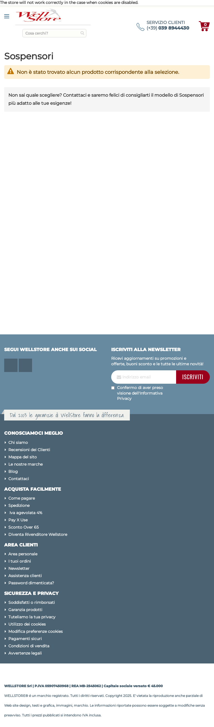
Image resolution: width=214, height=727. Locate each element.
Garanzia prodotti (25, 609)
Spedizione (19, 505)
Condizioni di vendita (28, 645)
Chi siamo (18, 442)
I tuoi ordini (19, 561)
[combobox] (54, 33)
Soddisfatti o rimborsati (31, 602)
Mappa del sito (22, 456)
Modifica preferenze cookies (35, 631)
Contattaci (18, 478)
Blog (13, 471)
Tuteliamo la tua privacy (31, 616)
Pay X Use (18, 519)
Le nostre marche (25, 464)
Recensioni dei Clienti (29, 449)
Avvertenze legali (25, 653)
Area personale (22, 553)
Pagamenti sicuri (25, 638)
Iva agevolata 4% (25, 512)
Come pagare (21, 498)
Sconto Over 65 (23, 527)
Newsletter (19, 568)
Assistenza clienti (25, 575)
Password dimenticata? (31, 582)
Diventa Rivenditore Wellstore (37, 534)
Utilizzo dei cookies (27, 624)
